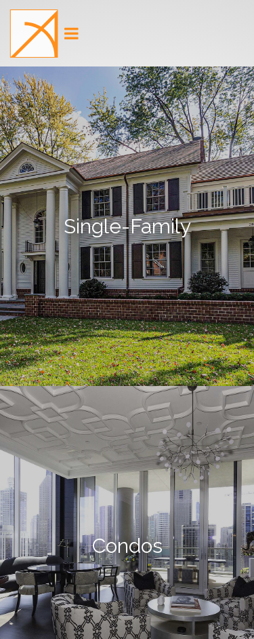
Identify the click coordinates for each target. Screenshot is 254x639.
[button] (34, 34)
